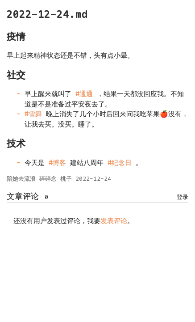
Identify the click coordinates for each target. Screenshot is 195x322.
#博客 (57, 162)
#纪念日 (120, 162)
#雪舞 (33, 114)
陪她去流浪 (21, 178)
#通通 (84, 93)
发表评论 (113, 220)
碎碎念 (48, 178)
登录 (182, 197)
